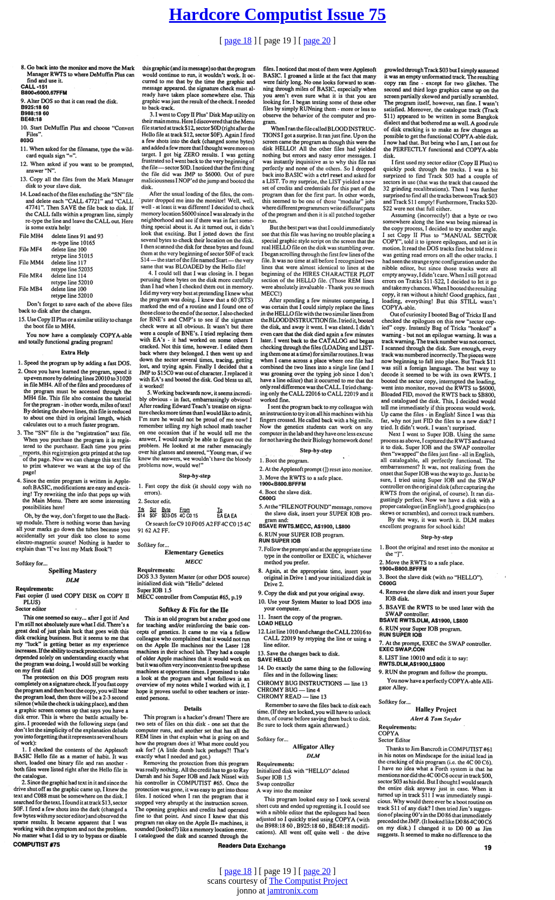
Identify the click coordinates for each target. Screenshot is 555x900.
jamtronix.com (292, 890)
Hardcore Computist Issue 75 (277, 14)
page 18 (237, 40)
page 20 (317, 40)
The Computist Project (308, 880)
